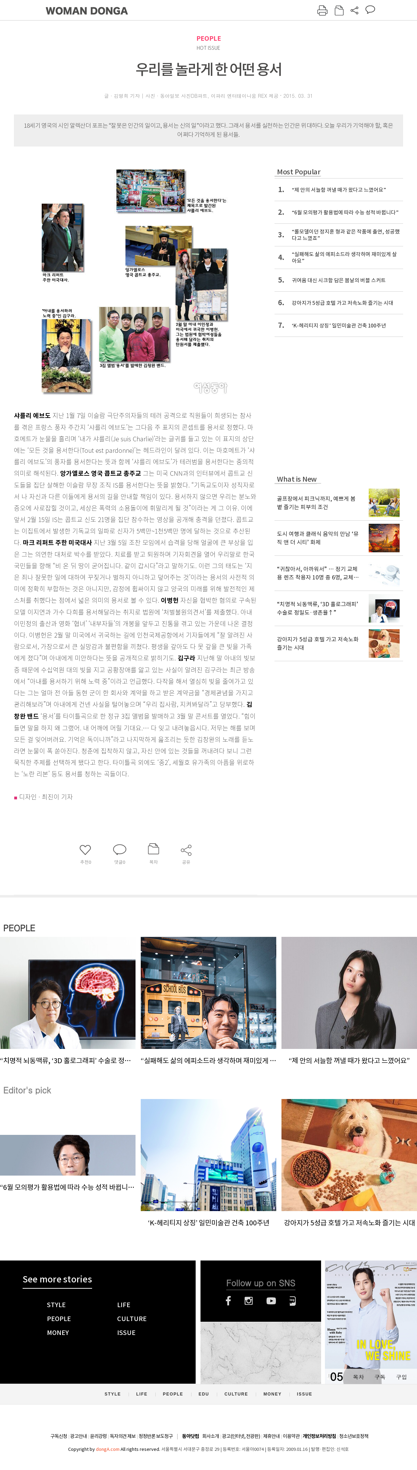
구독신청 (58, 1436)
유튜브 (271, 1300)
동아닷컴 (190, 1436)
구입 (401, 1377)
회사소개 (210, 1436)
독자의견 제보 (123, 1436)
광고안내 (78, 1436)
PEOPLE (208, 38)
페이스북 (228, 1300)
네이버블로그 (293, 1300)
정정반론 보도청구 (156, 1436)
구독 (379, 1377)
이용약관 (291, 1436)
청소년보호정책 (353, 1436)
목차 (358, 1377)
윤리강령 (98, 1436)
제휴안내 (271, 1436)
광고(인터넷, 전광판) (241, 1436)
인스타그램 (249, 1300)
